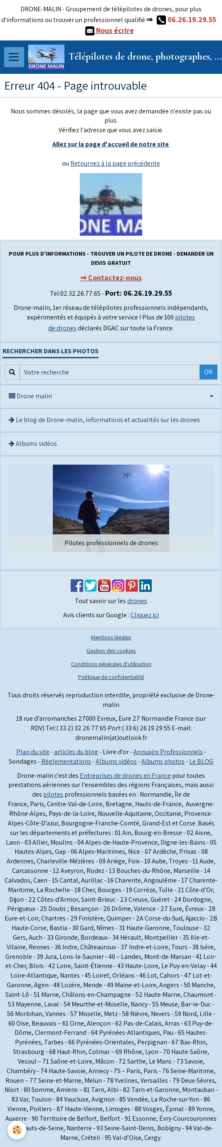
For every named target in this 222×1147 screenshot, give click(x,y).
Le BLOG (201, 761)
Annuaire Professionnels (168, 751)
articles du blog (76, 751)
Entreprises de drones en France (125, 775)
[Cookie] (16, 1130)
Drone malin (30, 396)
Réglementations (66, 761)
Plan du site (32, 751)
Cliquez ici (145, 615)
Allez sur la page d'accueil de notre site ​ (111, 144)
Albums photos (163, 761)
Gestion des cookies (111, 650)
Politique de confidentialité (111, 677)
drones (137, 600)
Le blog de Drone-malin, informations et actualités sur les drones (104, 419)
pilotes (53, 794)
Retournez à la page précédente (115, 163)
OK (208, 371)
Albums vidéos (33, 443)
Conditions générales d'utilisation (111, 664)
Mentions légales (111, 637)
